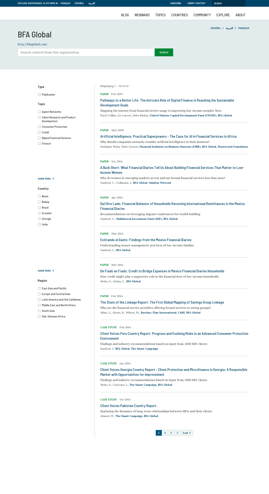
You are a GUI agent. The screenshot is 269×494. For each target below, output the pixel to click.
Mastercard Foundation (233, 146)
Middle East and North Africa (66, 305)
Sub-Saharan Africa (66, 316)
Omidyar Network (160, 182)
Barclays (146, 312)
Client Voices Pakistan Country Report (128, 405)
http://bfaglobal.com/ (32, 44)
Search (164, 52)
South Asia (66, 311)
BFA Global (225, 115)
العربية (91, 3)
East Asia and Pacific (66, 288)
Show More (44, 178)
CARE (181, 312)
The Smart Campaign (144, 348)
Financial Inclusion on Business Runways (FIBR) (170, 146)
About (241, 15)
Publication (66, 94)
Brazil (66, 207)
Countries (179, 15)
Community (202, 15)
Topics (160, 15)
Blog (125, 15)
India (66, 224)
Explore (223, 15)
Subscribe (175, 3)
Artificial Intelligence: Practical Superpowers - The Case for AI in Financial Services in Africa (168, 136)
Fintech (66, 143)
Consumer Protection (66, 127)
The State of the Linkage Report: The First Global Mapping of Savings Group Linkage (162, 302)
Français (65, 3)
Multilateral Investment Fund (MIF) (139, 219)
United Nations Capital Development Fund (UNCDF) (183, 115)
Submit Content (196, 3)
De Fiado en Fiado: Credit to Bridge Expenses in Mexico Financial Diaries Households (162, 271)
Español (79, 3)
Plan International (164, 312)
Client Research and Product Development (66, 119)
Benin (66, 196)
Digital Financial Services (66, 138)
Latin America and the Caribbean (66, 299)
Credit (66, 132)
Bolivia (66, 202)
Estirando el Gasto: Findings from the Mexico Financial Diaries (145, 239)
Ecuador (66, 213)
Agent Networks (66, 112)
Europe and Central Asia (66, 294)
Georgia (66, 219)
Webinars (142, 15)
